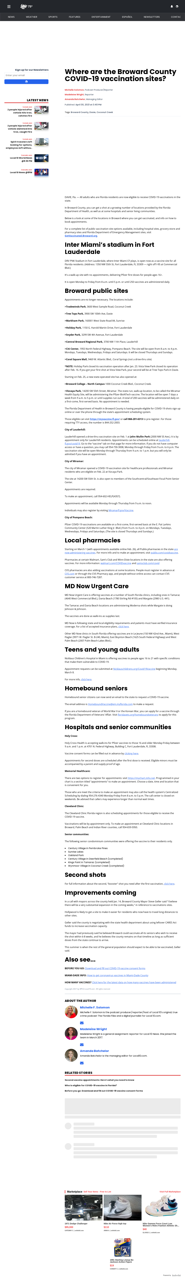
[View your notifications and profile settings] (172, 6)
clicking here (131, 753)
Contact (177, 17)
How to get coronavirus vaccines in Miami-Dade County (117, 975)
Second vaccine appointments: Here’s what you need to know (99, 1080)
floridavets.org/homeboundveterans (138, 714)
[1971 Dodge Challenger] (84, 1215)
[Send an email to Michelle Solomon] (82, 1023)
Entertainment (101, 17)
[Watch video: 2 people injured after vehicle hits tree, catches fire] (41, 110)
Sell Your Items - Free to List (97, 1192)
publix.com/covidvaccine (164, 552)
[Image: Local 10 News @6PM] (41, 173)
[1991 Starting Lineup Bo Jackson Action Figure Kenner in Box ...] (122, 1254)
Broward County (79, 112)
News (11, 17)
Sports (52, 17)
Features (74, 17)
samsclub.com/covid (148, 563)
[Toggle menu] (9, 6)
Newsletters (152, 17)
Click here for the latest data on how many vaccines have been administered (134, 982)
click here (123, 626)
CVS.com (69, 573)
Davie (92, 112)
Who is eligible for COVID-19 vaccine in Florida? (91, 1085)
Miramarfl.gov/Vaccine (121, 510)
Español (127, 17)
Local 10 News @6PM (21, 172)
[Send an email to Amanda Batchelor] (82, 1063)
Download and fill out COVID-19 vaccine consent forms (115, 968)
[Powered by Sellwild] (176, 1275)
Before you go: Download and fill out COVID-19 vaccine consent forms (104, 1090)
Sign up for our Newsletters (31, 70)
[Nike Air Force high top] (123, 1215)
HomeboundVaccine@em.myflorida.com (110, 704)
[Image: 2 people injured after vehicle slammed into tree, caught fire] (41, 126)
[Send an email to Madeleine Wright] (82, 1045)
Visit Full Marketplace (170, 1192)
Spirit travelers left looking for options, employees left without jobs (19, 146)
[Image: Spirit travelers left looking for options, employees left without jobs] (41, 142)
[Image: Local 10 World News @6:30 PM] (41, 158)
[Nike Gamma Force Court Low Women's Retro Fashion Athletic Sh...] (162, 1215)
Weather (31, 17)
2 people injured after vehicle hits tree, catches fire (19, 112)
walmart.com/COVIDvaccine (116, 563)
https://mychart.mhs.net (141, 778)
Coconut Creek (105, 112)
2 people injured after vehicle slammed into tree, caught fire (19, 128)
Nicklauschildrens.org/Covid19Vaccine (134, 668)
